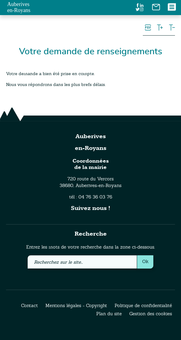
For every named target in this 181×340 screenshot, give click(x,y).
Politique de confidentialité (143, 305)
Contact (29, 305)
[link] (156, 6)
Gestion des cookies (150, 314)
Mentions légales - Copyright (76, 305)
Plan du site (109, 314)
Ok (145, 261)
